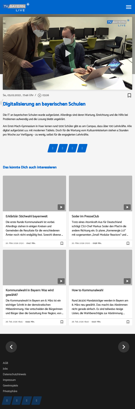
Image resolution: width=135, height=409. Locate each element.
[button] (11, 347)
